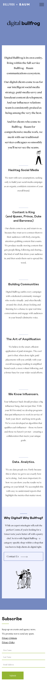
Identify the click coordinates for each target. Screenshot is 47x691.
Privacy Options (9, 638)
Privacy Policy (8, 642)
